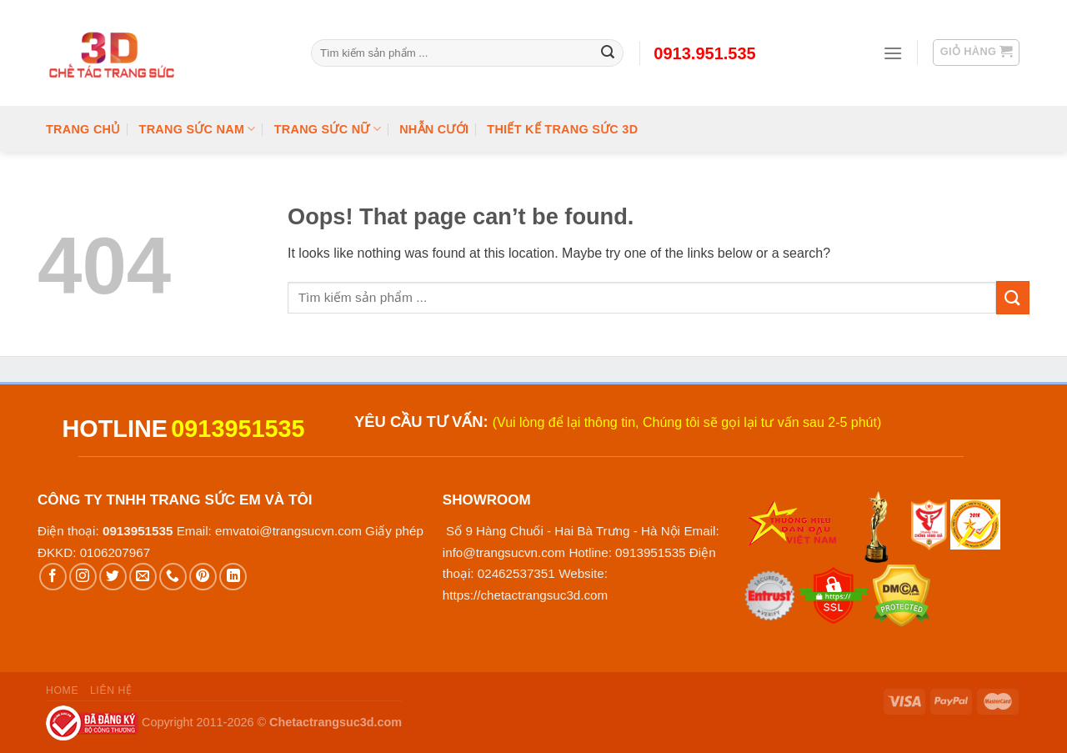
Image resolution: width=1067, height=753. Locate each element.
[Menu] (893, 53)
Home (62, 690)
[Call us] (173, 576)
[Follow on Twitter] (113, 576)
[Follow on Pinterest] (203, 576)
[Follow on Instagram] (83, 576)
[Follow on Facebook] (53, 576)
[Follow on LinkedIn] (233, 576)
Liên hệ (111, 690)
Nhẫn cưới (433, 129)
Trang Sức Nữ (327, 129)
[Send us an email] (143, 576)
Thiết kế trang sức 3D (562, 129)
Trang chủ (83, 129)
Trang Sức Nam (197, 129)
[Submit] (1012, 297)
